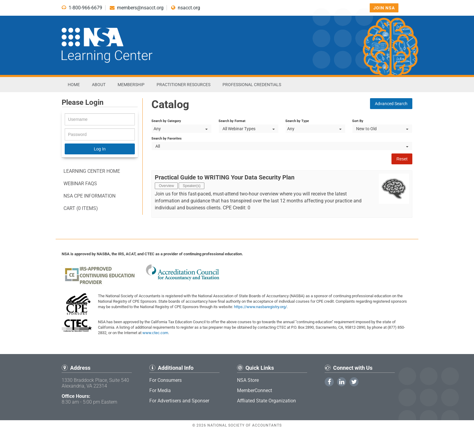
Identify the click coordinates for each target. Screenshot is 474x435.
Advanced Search (391, 103)
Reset (401, 158)
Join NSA (384, 7)
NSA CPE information (89, 196)
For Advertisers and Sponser (179, 401)
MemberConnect (254, 390)
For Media (160, 390)
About (99, 84)
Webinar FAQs (80, 183)
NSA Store (248, 380)
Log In (100, 149)
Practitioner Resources (183, 84)
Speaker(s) (191, 186)
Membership (131, 84)
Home (74, 84)
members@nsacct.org (137, 7)
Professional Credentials (251, 84)
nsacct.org (185, 7)
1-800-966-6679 (82, 7)
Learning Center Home (91, 171)
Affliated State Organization (266, 401)
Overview (166, 186)
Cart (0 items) (80, 208)
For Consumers (165, 380)
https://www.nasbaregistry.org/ (260, 306)
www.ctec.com (155, 332)
